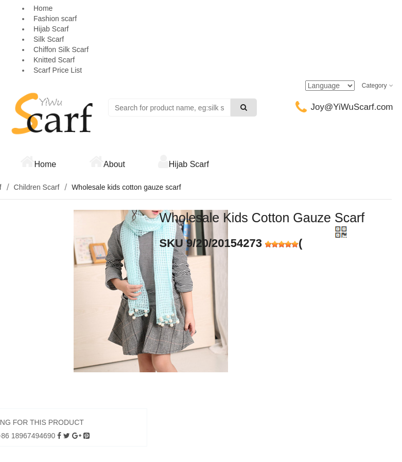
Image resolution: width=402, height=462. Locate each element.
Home (45, 164)
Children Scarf (37, 187)
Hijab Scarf (50, 29)
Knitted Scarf (54, 60)
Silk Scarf (48, 39)
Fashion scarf (55, 18)
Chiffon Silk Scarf (61, 49)
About (114, 164)
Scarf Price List (57, 70)
